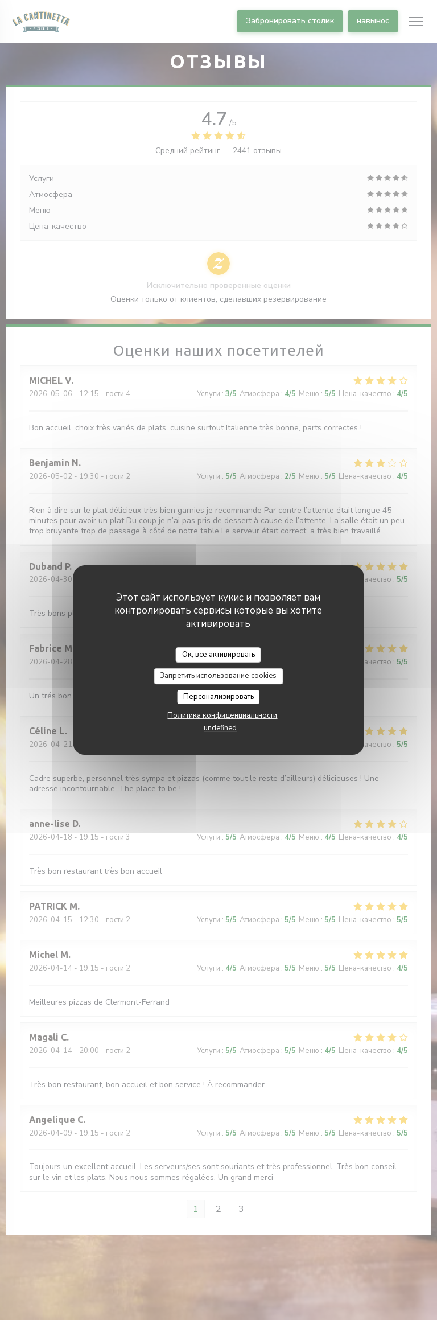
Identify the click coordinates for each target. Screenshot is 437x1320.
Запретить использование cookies (218, 676)
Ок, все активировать (218, 654)
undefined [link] (220, 728)
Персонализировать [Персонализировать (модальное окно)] (218, 697)
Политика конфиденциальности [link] (222, 715)
